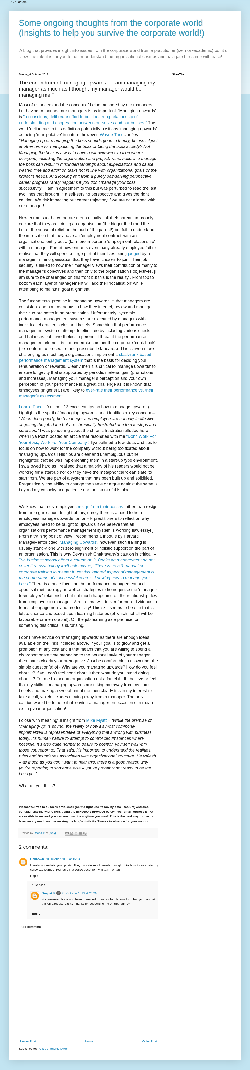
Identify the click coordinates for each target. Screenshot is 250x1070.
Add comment (31, 926)
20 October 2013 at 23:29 (79, 893)
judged (134, 253)
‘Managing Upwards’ (78, 542)
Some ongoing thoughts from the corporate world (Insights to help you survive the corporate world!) (111, 28)
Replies (40, 884)
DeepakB (48, 893)
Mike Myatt (96, 720)
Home (89, 1041)
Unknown (37, 859)
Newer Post (28, 1041)
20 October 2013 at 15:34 (63, 859)
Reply (34, 876)
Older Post (149, 1041)
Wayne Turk (111, 134)
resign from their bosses (100, 506)
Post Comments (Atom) (54, 1048)
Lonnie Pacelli (32, 407)
